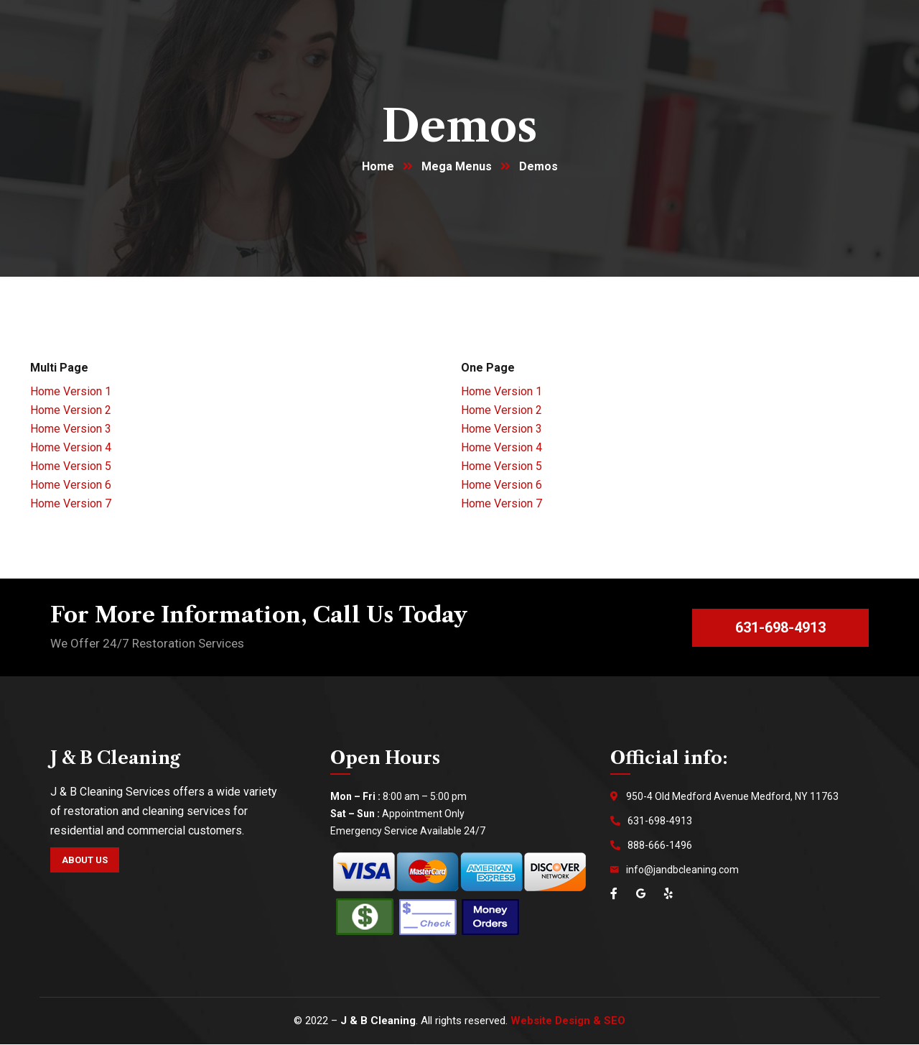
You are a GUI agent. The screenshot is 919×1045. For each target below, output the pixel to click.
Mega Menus (456, 167)
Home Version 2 (70, 411)
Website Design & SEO (567, 1021)
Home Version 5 (70, 467)
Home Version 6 (70, 485)
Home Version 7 (70, 504)
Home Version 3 (70, 429)
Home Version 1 (70, 392)
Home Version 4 (70, 448)
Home (378, 167)
